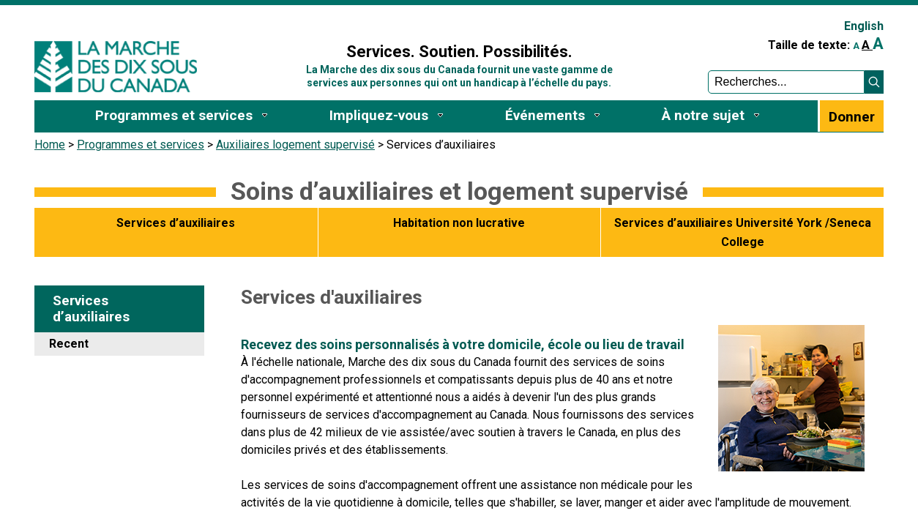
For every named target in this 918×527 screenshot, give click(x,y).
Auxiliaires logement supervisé (295, 145)
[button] (874, 82)
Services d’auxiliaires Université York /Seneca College (742, 232)
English (864, 26)
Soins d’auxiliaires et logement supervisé (459, 191)
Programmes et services (140, 145)
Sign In (278, 19)
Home (49, 145)
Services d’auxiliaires (175, 223)
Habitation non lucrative (459, 223)
